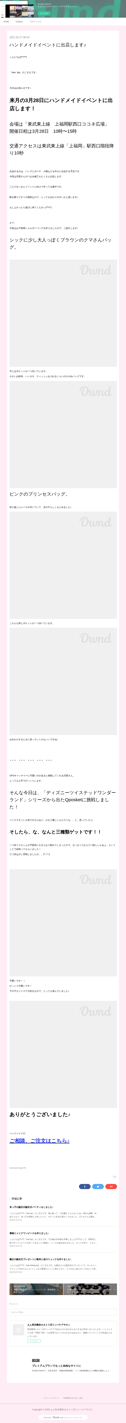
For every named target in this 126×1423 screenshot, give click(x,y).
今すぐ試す (44, 13)
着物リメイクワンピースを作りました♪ (29, 1233)
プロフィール (35, 22)
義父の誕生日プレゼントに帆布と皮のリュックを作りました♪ (40, 1259)
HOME (6, 22)
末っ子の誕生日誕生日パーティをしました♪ (31, 1207)
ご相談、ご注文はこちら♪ (39, 1141)
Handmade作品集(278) (17, 1168)
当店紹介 (19, 22)
